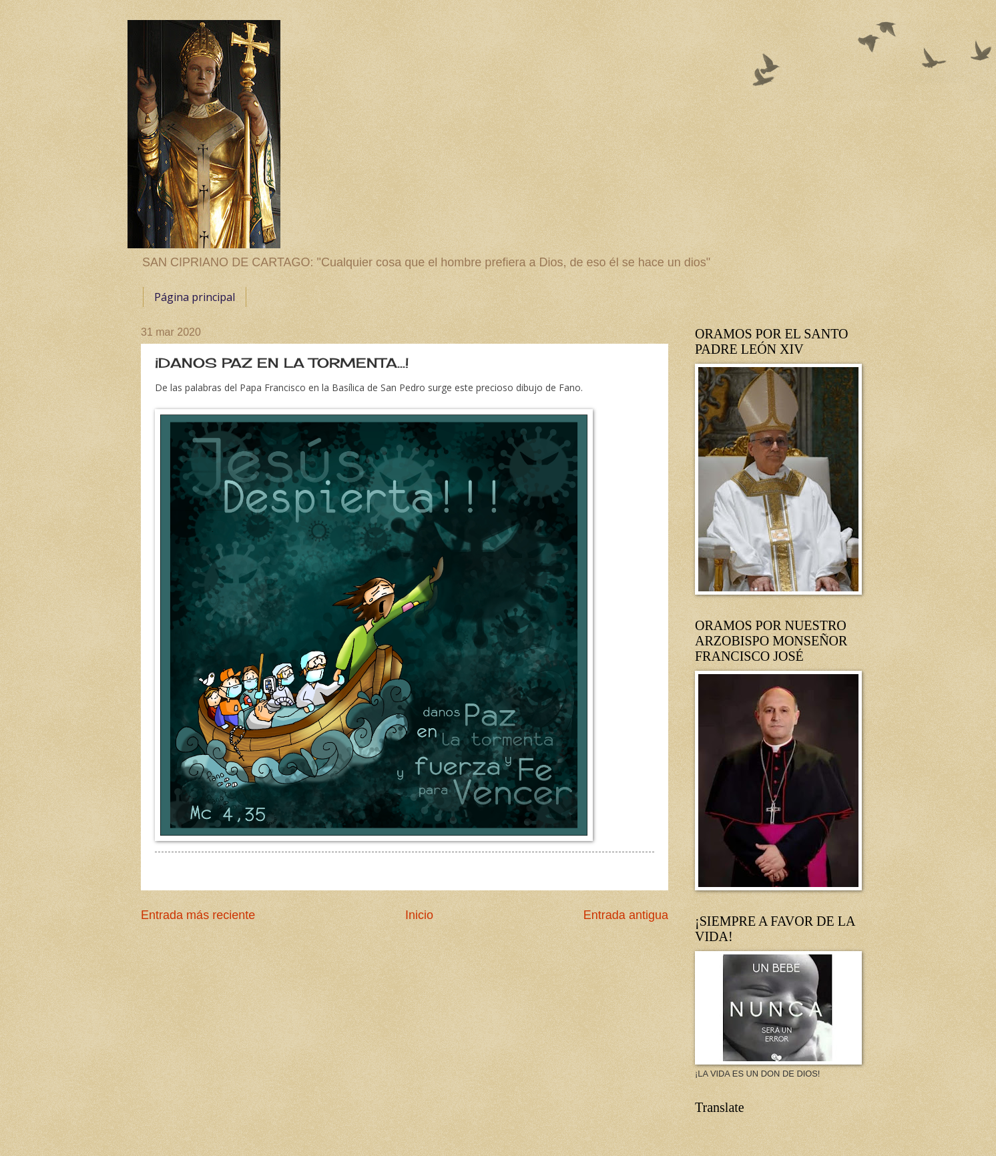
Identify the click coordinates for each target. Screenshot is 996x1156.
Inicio (419, 915)
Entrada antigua (625, 915)
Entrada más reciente (198, 915)
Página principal (194, 297)
